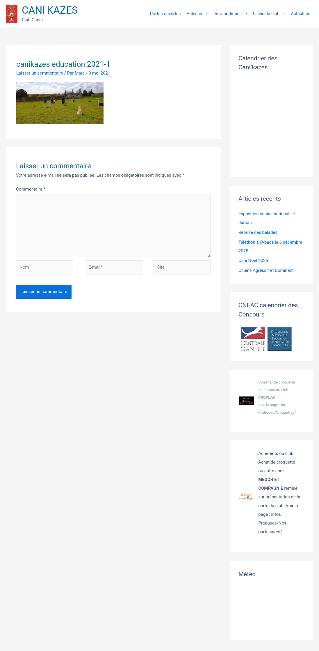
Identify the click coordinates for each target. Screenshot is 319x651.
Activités (195, 13)
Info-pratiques (228, 13)
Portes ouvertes (165, 13)
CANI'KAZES (50, 10)
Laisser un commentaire (39, 73)
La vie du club (266, 13)
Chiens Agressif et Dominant (266, 270)
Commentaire (30, 189)
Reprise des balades (257, 232)
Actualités (300, 13)
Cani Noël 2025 (253, 260)
